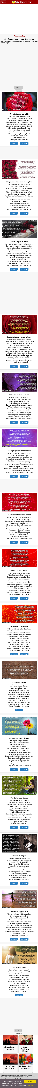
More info (30, 1085)
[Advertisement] (19, 19)
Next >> (18, 88)
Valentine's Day (19, 36)
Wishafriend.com (6, 1075)
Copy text (14, 143)
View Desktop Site (17, 1079)
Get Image (24, 143)
